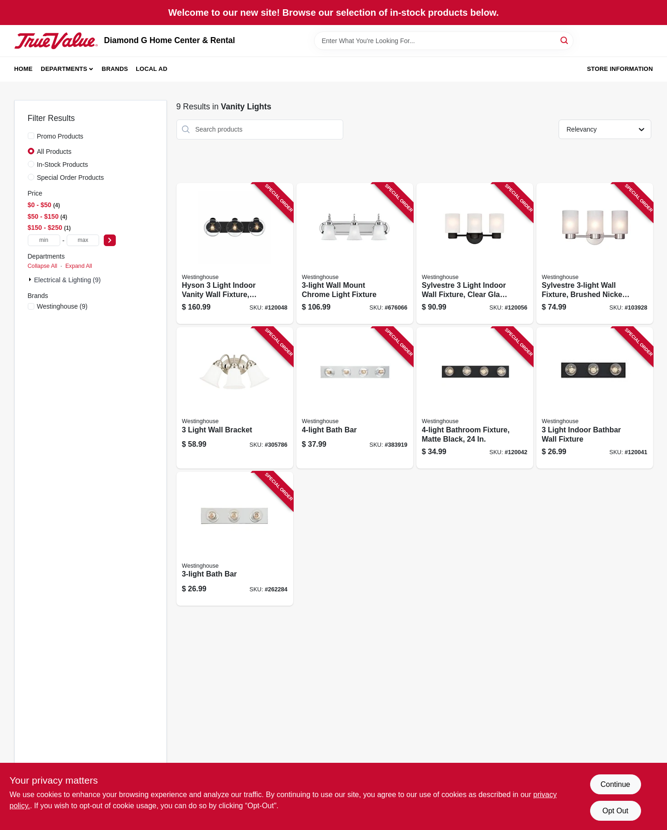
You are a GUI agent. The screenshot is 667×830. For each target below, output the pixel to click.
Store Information (620, 68)
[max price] (83, 240)
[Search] (565, 40)
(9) (62, 306)
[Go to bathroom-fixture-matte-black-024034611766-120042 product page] (474, 398)
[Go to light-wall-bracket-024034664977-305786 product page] (234, 398)
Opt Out (615, 811)
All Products (54, 151)
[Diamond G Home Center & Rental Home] (56, 40)
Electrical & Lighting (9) (67, 280)
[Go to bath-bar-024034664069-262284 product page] (234, 539)
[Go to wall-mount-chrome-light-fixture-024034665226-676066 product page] (354, 253)
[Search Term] (443, 41)
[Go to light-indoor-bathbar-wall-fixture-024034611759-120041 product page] (594, 398)
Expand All (78, 266)
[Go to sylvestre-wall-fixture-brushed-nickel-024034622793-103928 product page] (594, 253)
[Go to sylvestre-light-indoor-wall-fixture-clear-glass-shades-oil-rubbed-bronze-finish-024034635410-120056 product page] (474, 253)
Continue (615, 784)
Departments (64, 68)
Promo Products (60, 136)
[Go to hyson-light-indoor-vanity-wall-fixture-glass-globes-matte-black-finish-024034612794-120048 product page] (234, 253)
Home (23, 68)
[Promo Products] (31, 136)
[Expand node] (31, 279)
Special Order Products (70, 177)
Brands (115, 68)
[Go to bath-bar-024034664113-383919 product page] (354, 398)
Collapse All (42, 266)
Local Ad (151, 68)
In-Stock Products (62, 164)
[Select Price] (110, 240)
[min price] (44, 240)
